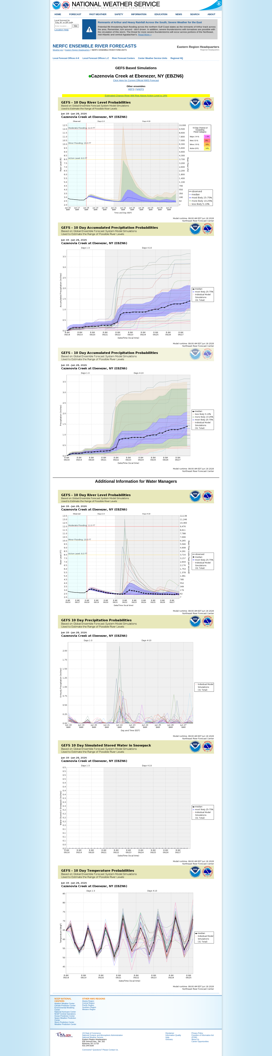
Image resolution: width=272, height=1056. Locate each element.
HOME (57, 14)
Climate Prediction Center (64, 1006)
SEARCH (194, 14)
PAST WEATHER (97, 14)
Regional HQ (177, 58)
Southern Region (89, 1007)
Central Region (88, 1003)
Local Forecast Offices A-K (66, 58)
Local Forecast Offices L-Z (96, 58)
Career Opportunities (200, 1041)
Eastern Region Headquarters (77, 50)
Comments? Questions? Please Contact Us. (100, 1050)
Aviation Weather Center (64, 1003)
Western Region (88, 1009)
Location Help (61, 29)
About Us (195, 1039)
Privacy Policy (197, 1033)
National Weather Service (92, 1037)
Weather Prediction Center (65, 1024)
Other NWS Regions (93, 999)
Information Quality (173, 1035)
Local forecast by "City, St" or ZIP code (63, 21)
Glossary (169, 1039)
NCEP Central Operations (65, 1014)
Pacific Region (88, 1005)
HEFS (131, 89)
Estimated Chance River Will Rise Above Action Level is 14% (136, 95)
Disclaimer (169, 1033)
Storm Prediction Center (64, 1022)
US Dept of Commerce (91, 1033)
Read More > (144, 34)
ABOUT (211, 14)
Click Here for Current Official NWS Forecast (136, 80)
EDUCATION (161, 14)
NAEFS (140, 89)
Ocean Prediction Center (64, 1016)
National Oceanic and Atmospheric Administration (102, 1035)
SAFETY (118, 14)
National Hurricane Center (65, 1012)
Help (167, 1037)
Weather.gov (58, 50)
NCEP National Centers (62, 1000)
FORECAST (75, 14)
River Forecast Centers (123, 58)
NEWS (178, 14)
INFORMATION (138, 14)
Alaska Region (88, 1001)
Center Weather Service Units (152, 58)
